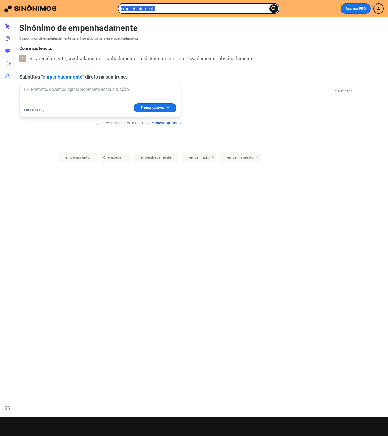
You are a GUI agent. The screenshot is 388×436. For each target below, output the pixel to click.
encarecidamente (47, 58)
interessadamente (196, 58)
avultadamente (85, 58)
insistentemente (156, 58)
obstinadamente (236, 58)
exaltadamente (120, 58)
